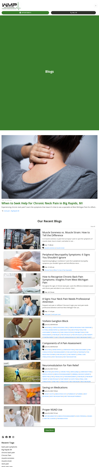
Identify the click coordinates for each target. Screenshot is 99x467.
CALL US (73, 12)
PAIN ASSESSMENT (81, 350)
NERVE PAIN (46, 376)
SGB (56, 337)
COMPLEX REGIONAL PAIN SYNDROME (80, 327)
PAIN (80, 330)
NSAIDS (90, 416)
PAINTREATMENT (48, 337)
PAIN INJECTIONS (79, 332)
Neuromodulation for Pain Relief (60, 365)
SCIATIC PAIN (74, 379)
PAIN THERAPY (88, 335)
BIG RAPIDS (55, 372)
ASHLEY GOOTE (49, 394)
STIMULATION (64, 381)
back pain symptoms (9, 447)
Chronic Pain (48, 270)
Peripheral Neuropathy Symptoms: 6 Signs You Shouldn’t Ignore (66, 256)
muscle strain (60, 248)
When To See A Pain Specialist (62, 270)
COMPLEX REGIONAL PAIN (60, 327)
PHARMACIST (72, 394)
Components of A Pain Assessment (61, 343)
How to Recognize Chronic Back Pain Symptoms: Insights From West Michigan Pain (65, 279)
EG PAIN (44, 330)
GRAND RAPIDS (53, 330)
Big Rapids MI (15, 211)
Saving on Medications (55, 387)
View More (49, 430)
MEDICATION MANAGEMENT (62, 374)
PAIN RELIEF (56, 335)
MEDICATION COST (60, 394)
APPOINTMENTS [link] (25, 12)
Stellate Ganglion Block (55, 321)
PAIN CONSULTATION (66, 332)
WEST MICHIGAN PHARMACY (72, 396)
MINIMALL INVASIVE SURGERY (81, 374)
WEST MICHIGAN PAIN (69, 357)
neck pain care (56, 314)
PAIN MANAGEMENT (59, 352)
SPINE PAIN (55, 381)
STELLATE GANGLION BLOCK (67, 337)
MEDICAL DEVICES (47, 374)
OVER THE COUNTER (49, 418)
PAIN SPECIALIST (66, 335)
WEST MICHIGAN (82, 337)
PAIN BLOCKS (59, 376)
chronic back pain (8, 452)
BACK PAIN (48, 327)
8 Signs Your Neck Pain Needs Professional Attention (66, 300)
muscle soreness (50, 248)
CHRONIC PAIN (64, 372)
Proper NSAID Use (52, 409)
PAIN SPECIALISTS (77, 335)
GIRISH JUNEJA (74, 372)
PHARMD (79, 394)
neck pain (7, 211)
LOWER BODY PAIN (64, 330)
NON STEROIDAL (81, 416)
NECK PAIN (75, 330)
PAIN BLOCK (55, 332)
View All (93, 226)
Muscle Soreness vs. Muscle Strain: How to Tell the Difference (66, 234)
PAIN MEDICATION (62, 418)
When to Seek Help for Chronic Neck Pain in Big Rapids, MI (42, 203)
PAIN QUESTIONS (72, 352)
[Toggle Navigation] (95, 5)
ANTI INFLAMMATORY (51, 416)
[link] (49, 203)
